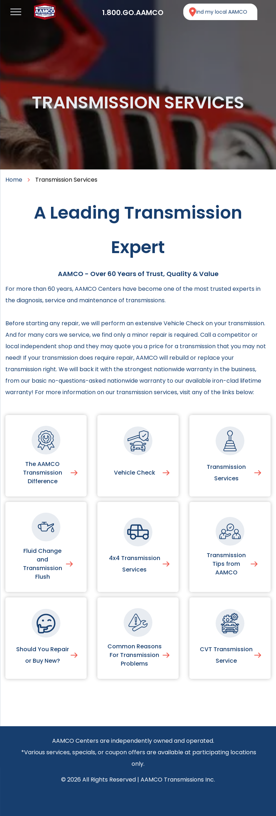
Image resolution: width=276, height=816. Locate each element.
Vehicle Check (134, 472)
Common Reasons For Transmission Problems (134, 655)
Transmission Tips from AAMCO (226, 564)
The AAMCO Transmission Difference (42, 472)
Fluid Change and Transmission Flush (42, 564)
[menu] (15, 12)
